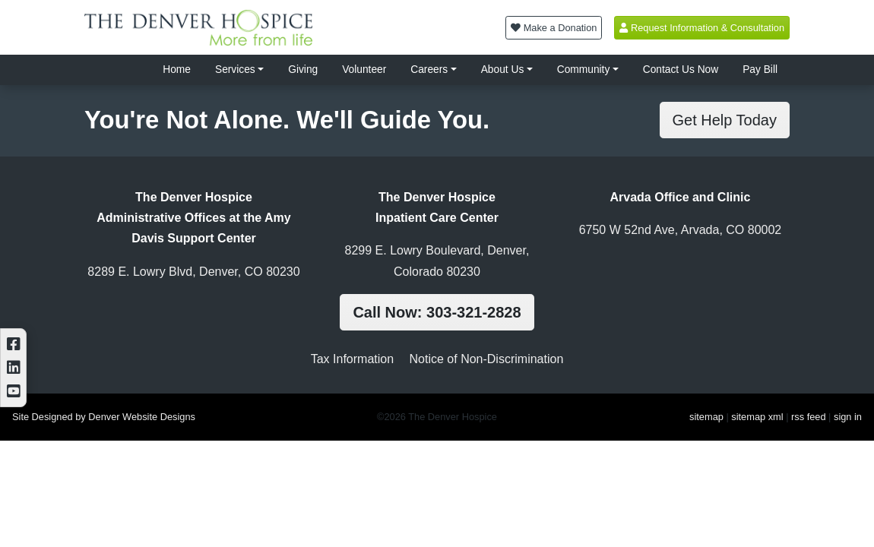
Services (235, 69)
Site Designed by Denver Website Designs (103, 416)
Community (583, 69)
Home (177, 69)
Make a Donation (554, 27)
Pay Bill (760, 69)
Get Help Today (725, 120)
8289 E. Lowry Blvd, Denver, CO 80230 (193, 271)
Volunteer (364, 69)
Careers (429, 69)
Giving (303, 69)
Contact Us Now (680, 69)
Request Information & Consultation (701, 27)
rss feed (808, 416)
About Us (502, 69)
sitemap (706, 416)
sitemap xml (757, 416)
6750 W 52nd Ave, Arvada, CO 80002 (680, 229)
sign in (848, 416)
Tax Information (352, 359)
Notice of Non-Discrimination (487, 359)
